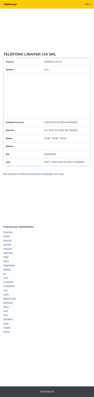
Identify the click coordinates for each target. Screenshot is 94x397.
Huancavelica (9, 265)
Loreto (6, 294)
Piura (5, 311)
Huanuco (7, 269)
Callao (6, 257)
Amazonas (8, 232)
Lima (5, 290)
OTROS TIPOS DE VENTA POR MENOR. (36, 174)
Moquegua (8, 302)
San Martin (8, 319)
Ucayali (6, 332)
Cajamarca (8, 253)
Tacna (61, 174)
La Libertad (8, 282)
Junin (5, 278)
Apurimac (7, 240)
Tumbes (6, 327)
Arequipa (7, 244)
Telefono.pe (10, 4)
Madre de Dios (9, 298)
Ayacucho (7, 248)
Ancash (6, 236)
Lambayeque (8, 286)
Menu (87, 4)
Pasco (6, 307)
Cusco (6, 261)
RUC (56, 174)
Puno (5, 315)
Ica (4, 273)
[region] (47, 31)
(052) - (47, 70)
